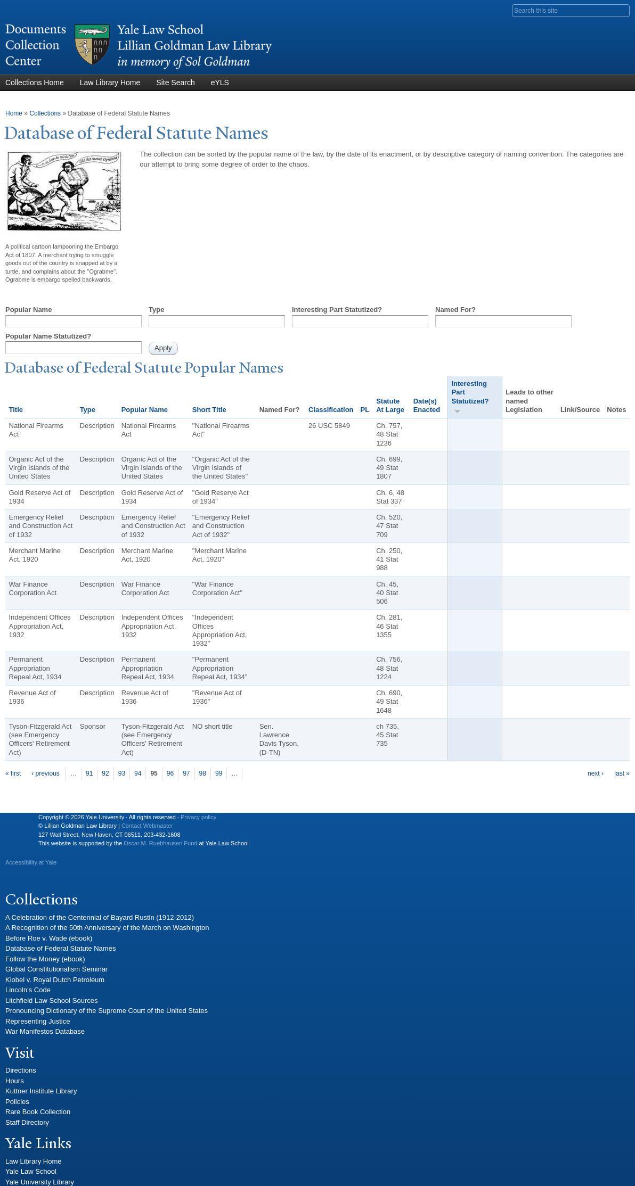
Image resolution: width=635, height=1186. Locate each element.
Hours (14, 1081)
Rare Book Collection (37, 1112)
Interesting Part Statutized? (337, 310)
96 (170, 773)
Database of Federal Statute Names (60, 948)
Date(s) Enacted (427, 405)
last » (622, 773)
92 (105, 773)
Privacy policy (198, 817)
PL (365, 410)
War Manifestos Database (45, 1031)
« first (13, 773)
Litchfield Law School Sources (51, 1000)
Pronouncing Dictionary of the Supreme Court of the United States (106, 1011)
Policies (17, 1102)
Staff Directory (27, 1122)
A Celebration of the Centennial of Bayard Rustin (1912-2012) (99, 917)
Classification (331, 410)
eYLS (220, 82)
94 (137, 773)
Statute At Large (390, 405)
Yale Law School (30, 1171)
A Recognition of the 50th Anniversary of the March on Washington (107, 928)
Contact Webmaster (147, 825)
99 (218, 773)
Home (13, 113)
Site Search (175, 82)
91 (89, 773)
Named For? (455, 310)
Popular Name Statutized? (48, 336)
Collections (45, 113)
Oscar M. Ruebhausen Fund (160, 843)
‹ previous (45, 773)
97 (186, 773)
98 (202, 773)
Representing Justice (37, 1021)
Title (16, 410)
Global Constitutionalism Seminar (56, 969)
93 (121, 773)
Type (156, 310)
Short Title (209, 410)
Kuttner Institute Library (41, 1091)
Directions (20, 1070)
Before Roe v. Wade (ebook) (48, 938)
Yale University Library (39, 1182)
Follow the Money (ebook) (45, 959)
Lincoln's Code (28, 990)
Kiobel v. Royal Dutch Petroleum (54, 980)
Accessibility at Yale (30, 862)
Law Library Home (110, 82)
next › (596, 773)
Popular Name (28, 310)
